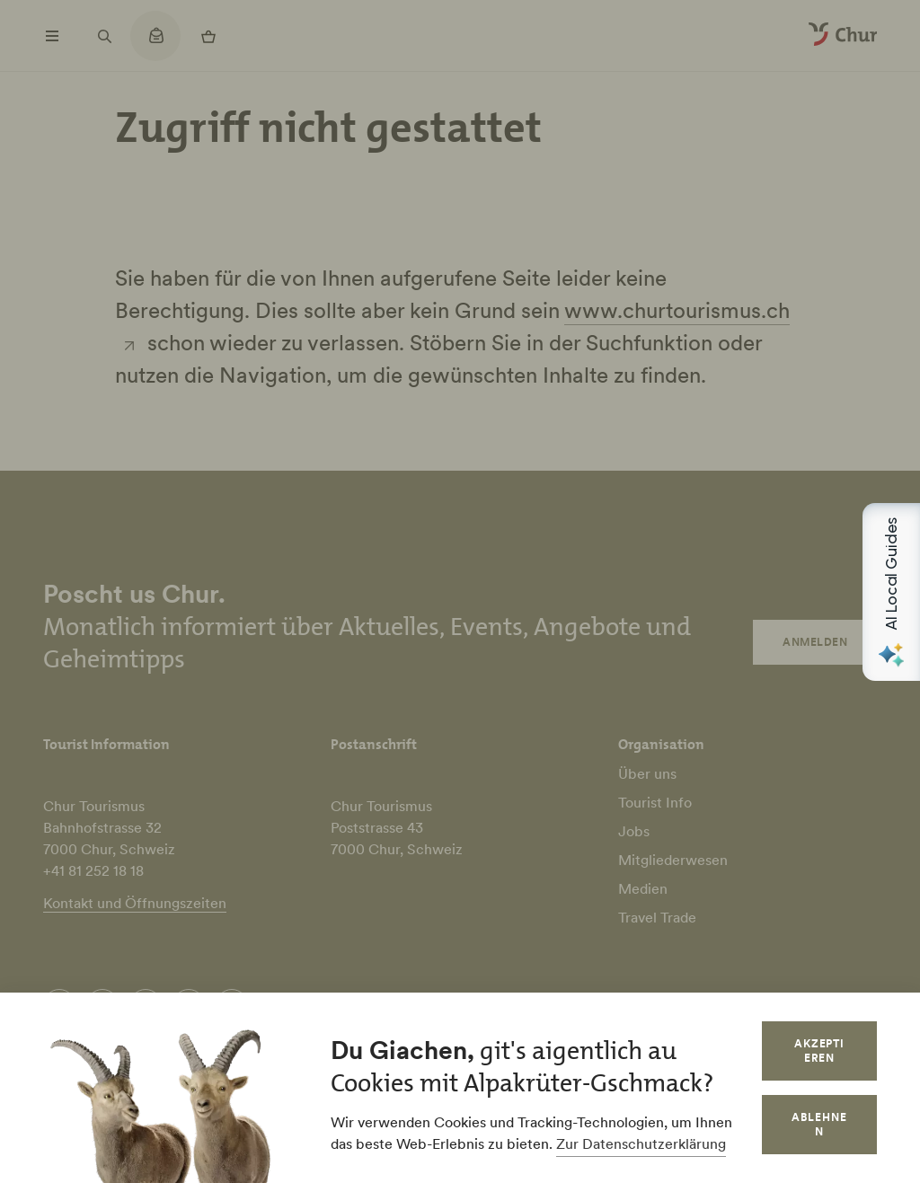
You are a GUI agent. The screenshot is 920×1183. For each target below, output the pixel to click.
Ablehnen (819, 1124)
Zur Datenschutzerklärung (641, 1143)
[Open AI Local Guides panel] (891, 592)
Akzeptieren (819, 1050)
